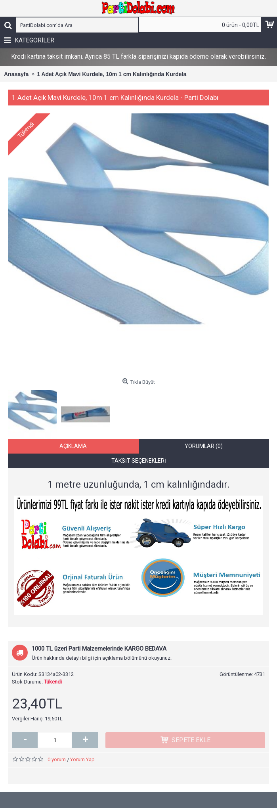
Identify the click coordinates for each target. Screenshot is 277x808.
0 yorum (57, 759)
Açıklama (73, 446)
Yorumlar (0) (204, 446)
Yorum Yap (82, 759)
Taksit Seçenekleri (138, 461)
